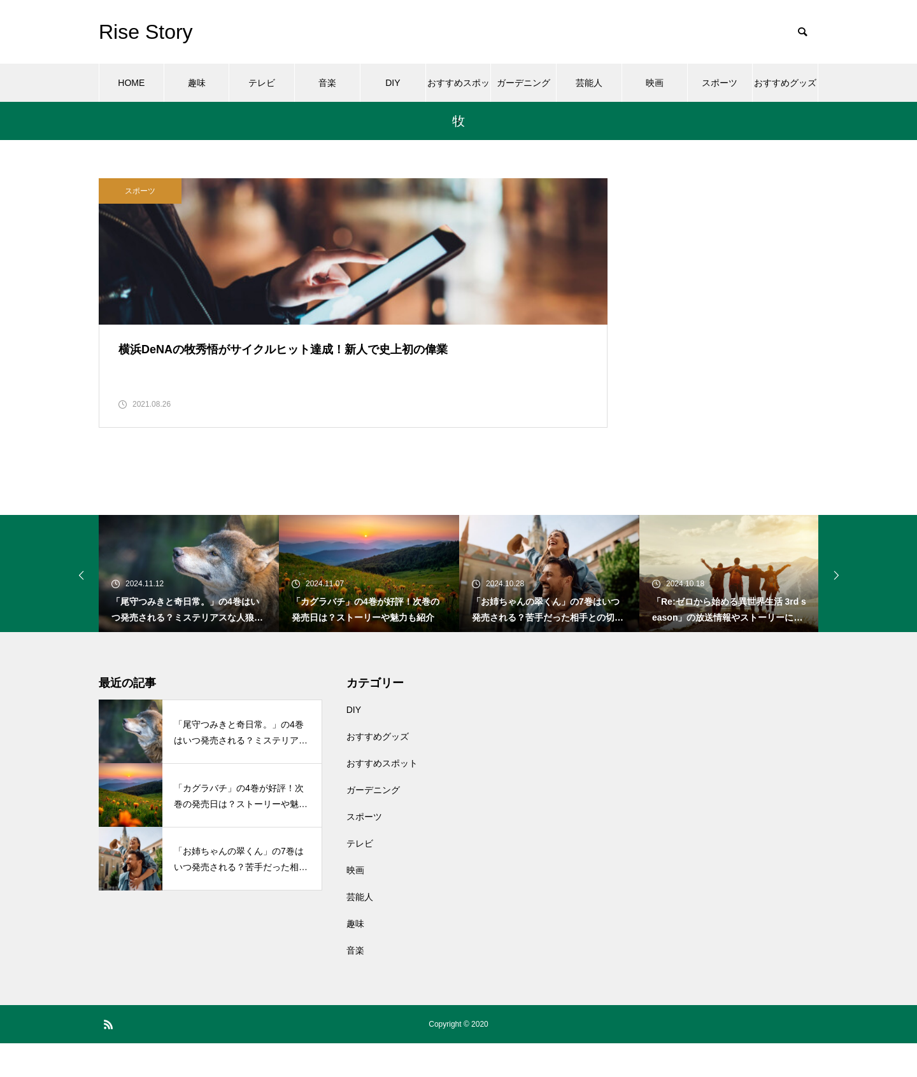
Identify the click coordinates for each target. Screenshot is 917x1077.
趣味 (197, 83)
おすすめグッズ (785, 83)
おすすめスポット (458, 90)
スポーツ (719, 83)
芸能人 (589, 83)
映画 (655, 83)
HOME (131, 83)
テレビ (261, 83)
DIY (392, 83)
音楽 (327, 83)
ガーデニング (523, 83)
